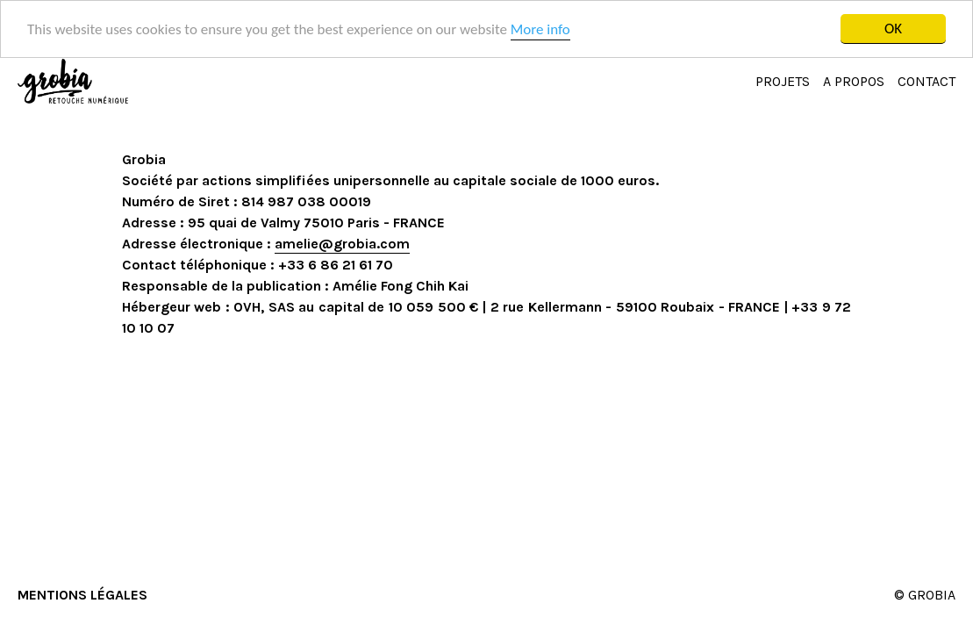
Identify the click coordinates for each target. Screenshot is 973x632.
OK (893, 28)
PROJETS (782, 81)
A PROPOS (853, 81)
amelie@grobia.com (342, 243)
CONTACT (926, 81)
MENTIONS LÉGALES (82, 594)
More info (540, 28)
